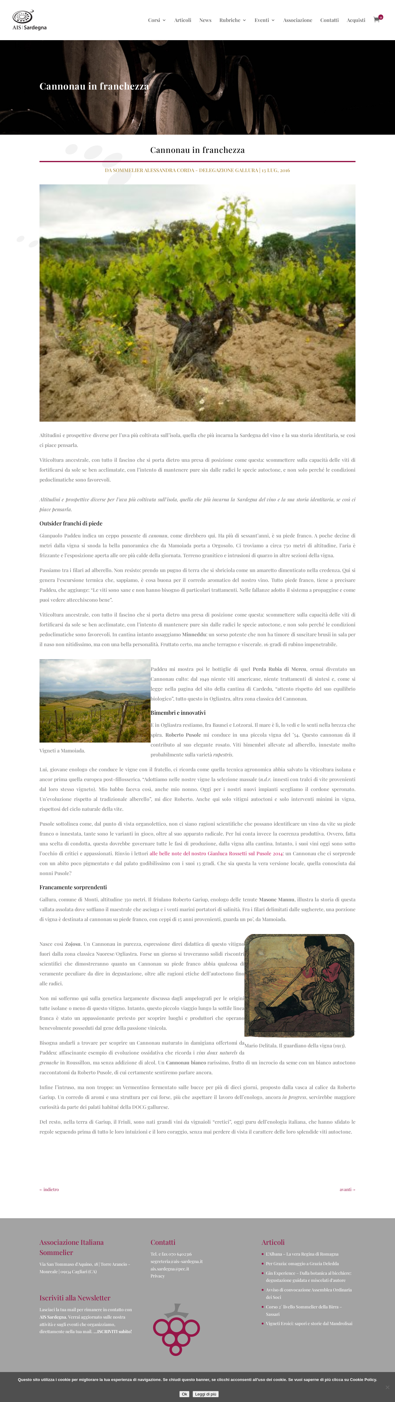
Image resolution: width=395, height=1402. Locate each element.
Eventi (262, 20)
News (205, 20)
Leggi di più (205, 1394)
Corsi (154, 20)
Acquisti (356, 20)
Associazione (297, 20)
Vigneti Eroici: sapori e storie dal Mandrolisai (309, 1323)
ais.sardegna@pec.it (170, 1269)
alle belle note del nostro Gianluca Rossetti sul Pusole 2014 (216, 853)
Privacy (158, 1276)
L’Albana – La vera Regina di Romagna (302, 1254)
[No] (387, 1387)
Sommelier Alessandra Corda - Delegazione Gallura (185, 170)
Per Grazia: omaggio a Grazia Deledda (302, 1263)
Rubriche (229, 20)
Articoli (182, 20)
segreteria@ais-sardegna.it (177, 1261)
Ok (184, 1394)
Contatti (329, 20)
